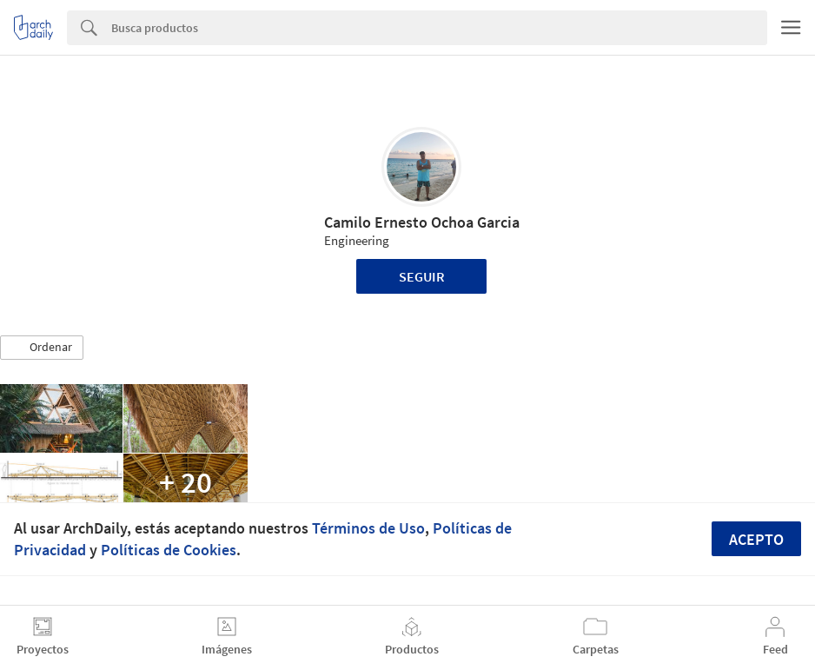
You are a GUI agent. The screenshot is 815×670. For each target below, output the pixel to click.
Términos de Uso (368, 528)
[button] (41, 347)
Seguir (422, 276)
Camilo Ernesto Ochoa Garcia (422, 222)
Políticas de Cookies (168, 550)
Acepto (756, 539)
